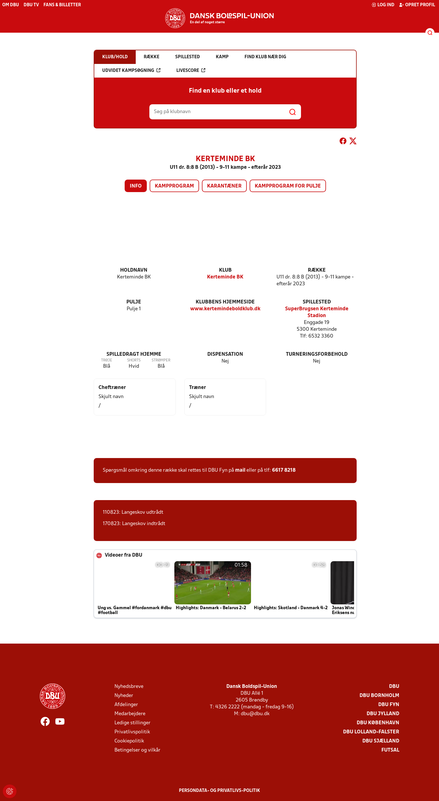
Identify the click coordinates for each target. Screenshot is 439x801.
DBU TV (31, 5)
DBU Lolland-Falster (371, 732)
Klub (225, 270)
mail (240, 470)
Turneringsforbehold (317, 354)
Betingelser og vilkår (137, 750)
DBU (394, 686)
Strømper (161, 360)
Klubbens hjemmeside (225, 302)
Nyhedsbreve (128, 686)
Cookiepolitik (129, 741)
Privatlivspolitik (132, 732)
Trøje (106, 360)
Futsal (390, 750)
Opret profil (417, 4)
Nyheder (123, 695)
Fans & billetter (62, 5)
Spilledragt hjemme (133, 354)
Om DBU (10, 5)
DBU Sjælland (380, 741)
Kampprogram (174, 186)
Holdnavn (133, 270)
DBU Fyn (388, 704)
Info (136, 186)
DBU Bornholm (379, 695)
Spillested (317, 302)
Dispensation (225, 354)
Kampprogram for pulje (288, 186)
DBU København (378, 723)
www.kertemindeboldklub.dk (225, 309)
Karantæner (224, 186)
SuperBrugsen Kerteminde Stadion (316, 312)
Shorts (134, 360)
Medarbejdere (129, 713)
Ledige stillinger (132, 723)
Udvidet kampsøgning (131, 70)
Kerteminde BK (225, 277)
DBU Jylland (383, 713)
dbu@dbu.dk (255, 713)
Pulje (133, 302)
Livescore (190, 70)
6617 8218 (284, 470)
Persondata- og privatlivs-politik (219, 791)
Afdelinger (126, 704)
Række (317, 270)
